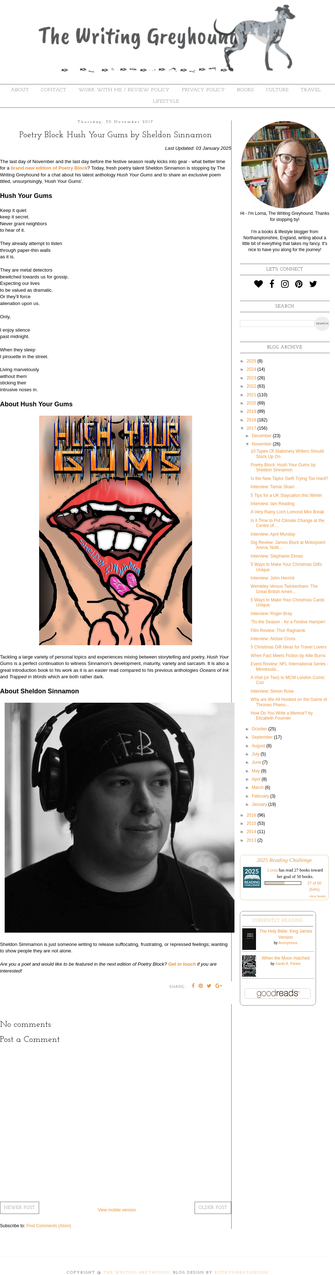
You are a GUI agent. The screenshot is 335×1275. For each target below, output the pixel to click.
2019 (252, 411)
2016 (252, 815)
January (260, 804)
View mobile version (117, 1209)
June (257, 762)
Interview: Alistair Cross (273, 638)
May (256, 770)
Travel (311, 90)
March (258, 787)
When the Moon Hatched (286, 958)
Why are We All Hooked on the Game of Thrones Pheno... (289, 702)
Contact (53, 90)
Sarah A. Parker (288, 964)
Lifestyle (166, 101)
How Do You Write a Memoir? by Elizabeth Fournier (282, 716)
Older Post (213, 1208)
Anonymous (288, 943)
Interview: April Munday (273, 534)
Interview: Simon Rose (272, 691)
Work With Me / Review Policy (124, 90)
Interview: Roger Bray (271, 613)
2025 (252, 361)
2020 (252, 403)
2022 (252, 386)
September (263, 737)
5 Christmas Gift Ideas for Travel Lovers (288, 647)
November (262, 444)
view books (317, 896)
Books (245, 90)
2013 (252, 840)
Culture (277, 90)
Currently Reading (277, 921)
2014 (252, 831)
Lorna (272, 870)
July (256, 754)
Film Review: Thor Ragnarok (278, 630)
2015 (252, 823)
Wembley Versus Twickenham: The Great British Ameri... (284, 589)
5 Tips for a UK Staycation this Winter (286, 495)
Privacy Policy (203, 90)
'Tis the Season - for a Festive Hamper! (288, 621)
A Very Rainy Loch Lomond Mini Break (287, 511)
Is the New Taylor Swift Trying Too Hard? (289, 478)
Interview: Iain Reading (272, 503)
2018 (252, 419)
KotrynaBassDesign (242, 1273)
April (256, 779)
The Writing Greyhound (136, 1273)
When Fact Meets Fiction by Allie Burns (288, 655)
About (20, 90)
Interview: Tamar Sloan (272, 486)
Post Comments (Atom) (48, 1225)
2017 (252, 428)
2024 (252, 369)
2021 (252, 394)
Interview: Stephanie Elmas (277, 556)
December (262, 435)
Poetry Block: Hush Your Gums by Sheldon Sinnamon (283, 467)
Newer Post (19, 1208)
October (260, 728)
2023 (252, 377)
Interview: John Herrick (272, 578)
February (261, 796)
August (259, 745)
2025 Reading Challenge (284, 860)
